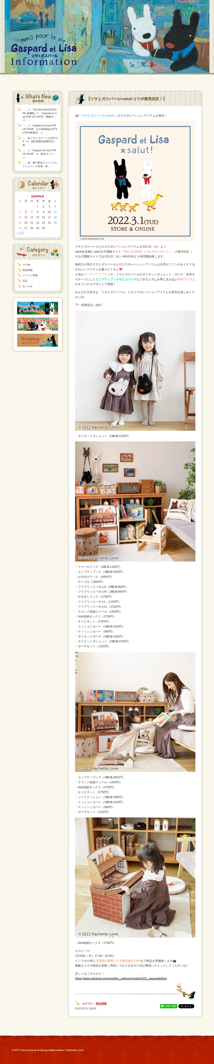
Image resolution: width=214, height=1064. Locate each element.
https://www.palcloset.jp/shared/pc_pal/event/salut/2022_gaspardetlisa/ (121, 978)
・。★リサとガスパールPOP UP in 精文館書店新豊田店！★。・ (40, 142)
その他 (26, 264)
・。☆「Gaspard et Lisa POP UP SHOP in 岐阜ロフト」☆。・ (39, 154)
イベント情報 (30, 275)
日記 (25, 280)
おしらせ (28, 286)
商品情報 (28, 270)
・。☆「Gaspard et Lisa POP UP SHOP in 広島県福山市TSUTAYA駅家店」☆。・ (40, 129)
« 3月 (20, 232)
